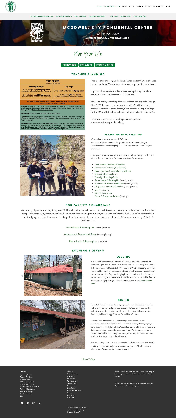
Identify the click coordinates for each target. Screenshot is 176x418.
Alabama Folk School (27, 382)
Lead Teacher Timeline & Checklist (110, 164)
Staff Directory (72, 381)
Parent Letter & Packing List (107, 180)
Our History (71, 378)
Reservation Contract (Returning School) (113, 170)
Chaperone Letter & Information (109, 186)
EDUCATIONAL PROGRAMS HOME (42, 16)
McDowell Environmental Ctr (29, 386)
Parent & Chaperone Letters (107, 196)
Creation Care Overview (75, 390)
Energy (69, 393)
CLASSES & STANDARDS (97, 16)
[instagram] (34, 403)
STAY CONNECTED (140, 16)
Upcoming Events (26, 375)
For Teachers (69, 65)
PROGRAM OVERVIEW (64, 16)
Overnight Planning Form (106, 174)
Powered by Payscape (133, 385)
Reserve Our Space (26, 377)
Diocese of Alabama (140, 374)
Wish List (70, 371)
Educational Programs (27, 384)
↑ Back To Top (88, 359)
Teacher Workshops (26, 391)
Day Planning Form (103, 189)
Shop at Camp (71, 385)
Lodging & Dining (104, 65)
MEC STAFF (114, 16)
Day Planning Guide (103, 193)
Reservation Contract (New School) (110, 167)
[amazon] (39, 403)
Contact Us (71, 376)
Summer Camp (25, 379)
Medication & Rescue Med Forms (109, 183)
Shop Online (71, 388)
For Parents (86, 65)
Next (83, 275)
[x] (28, 403)
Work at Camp (72, 383)
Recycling (70, 397)
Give (168, 7)
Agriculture (71, 395)
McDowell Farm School (27, 389)
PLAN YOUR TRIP (80, 16)
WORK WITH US (125, 16)
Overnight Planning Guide (106, 177)
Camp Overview (72, 374)
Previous (22, 275)
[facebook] (22, 403)
